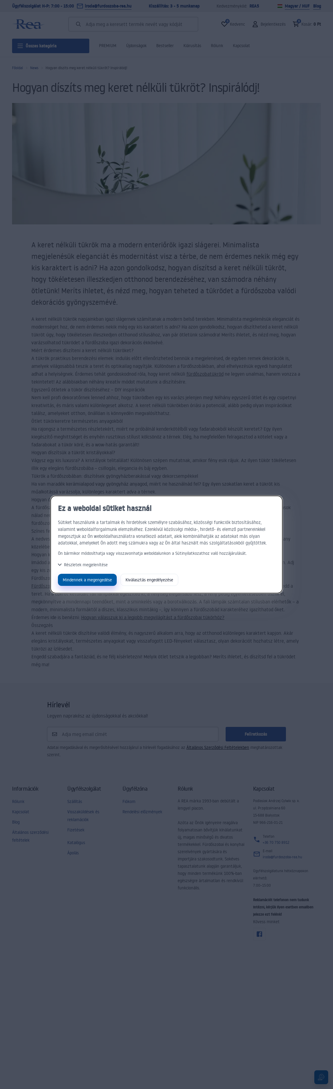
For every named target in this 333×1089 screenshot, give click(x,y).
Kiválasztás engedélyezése (149, 580)
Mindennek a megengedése (87, 580)
